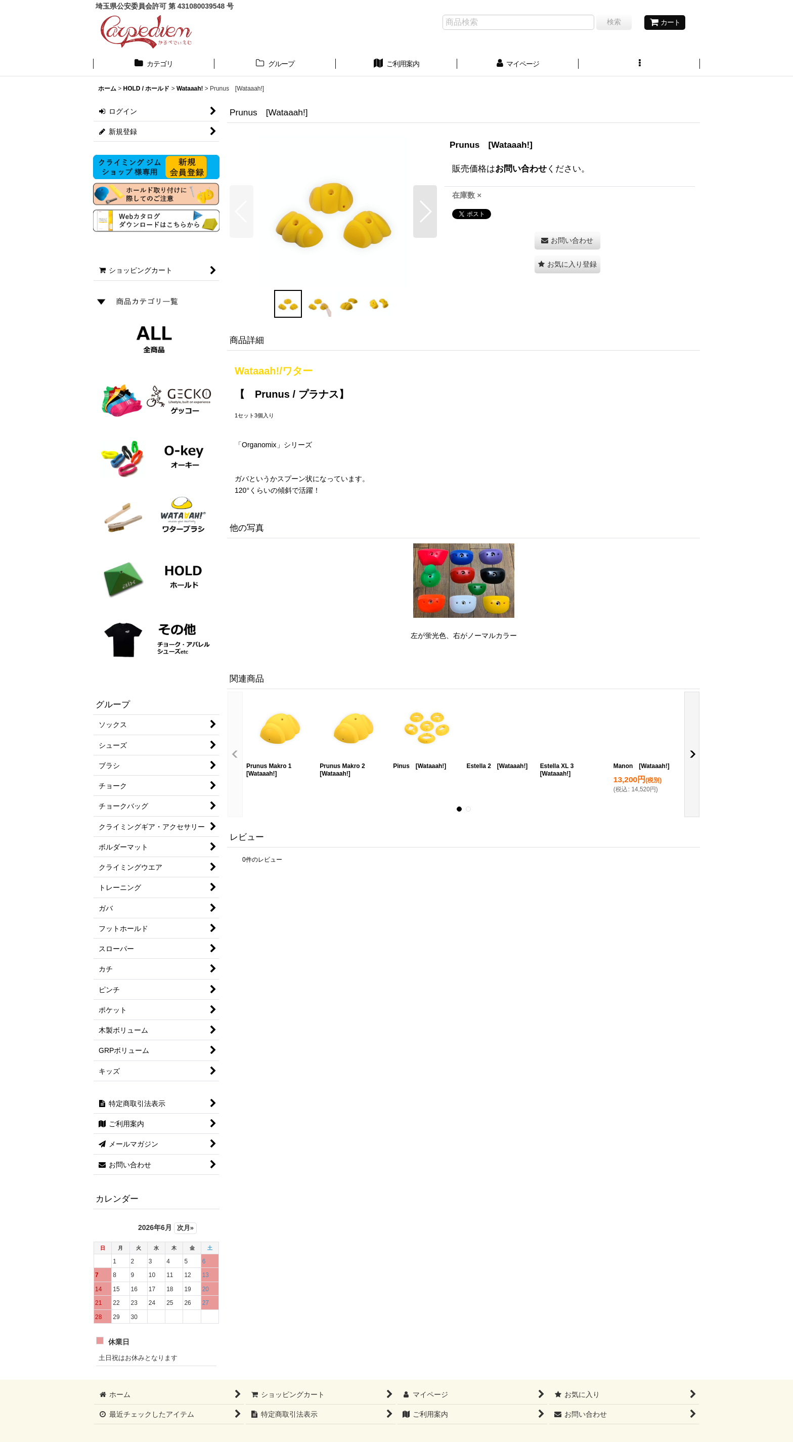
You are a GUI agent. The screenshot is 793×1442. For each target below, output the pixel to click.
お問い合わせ (521, 168)
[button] (639, 65)
